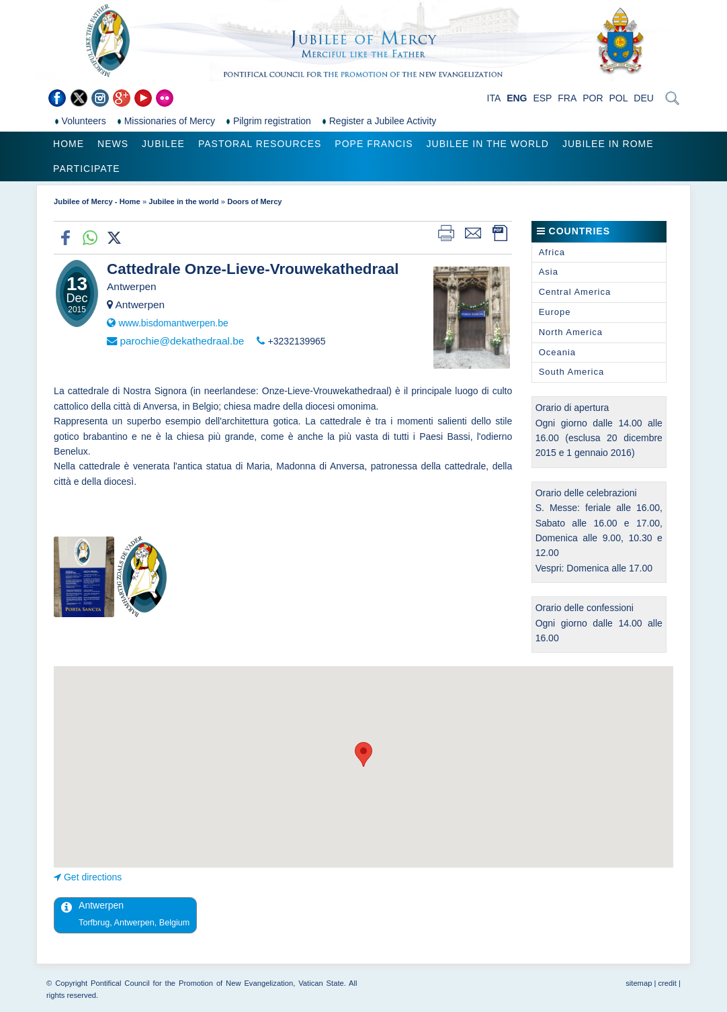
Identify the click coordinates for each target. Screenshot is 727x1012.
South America (572, 372)
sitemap (639, 983)
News (112, 143)
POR (593, 98)
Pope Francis (374, 143)
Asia (548, 272)
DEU (644, 98)
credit (667, 983)
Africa (552, 252)
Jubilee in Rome (608, 143)
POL (618, 98)
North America (571, 332)
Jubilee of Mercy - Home (97, 201)
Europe (555, 312)
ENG (517, 98)
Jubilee (163, 143)
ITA (494, 98)
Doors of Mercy (254, 201)
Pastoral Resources (259, 143)
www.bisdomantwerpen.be (173, 323)
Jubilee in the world (488, 143)
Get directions (93, 877)
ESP (542, 98)
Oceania (557, 352)
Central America (575, 292)
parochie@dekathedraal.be (182, 341)
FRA (567, 98)
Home (68, 143)
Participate (86, 168)
